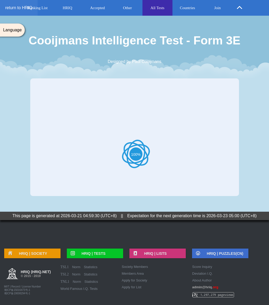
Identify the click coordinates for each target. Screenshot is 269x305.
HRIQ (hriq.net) (36, 274)
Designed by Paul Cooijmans (134, 61)
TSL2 (65, 274)
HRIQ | (31, 253)
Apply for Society (134, 280)
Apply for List (131, 287)
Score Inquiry (202, 267)
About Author (202, 280)
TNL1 (65, 282)
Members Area (133, 273)
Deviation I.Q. (202, 273)
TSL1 (65, 267)
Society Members (135, 267)
